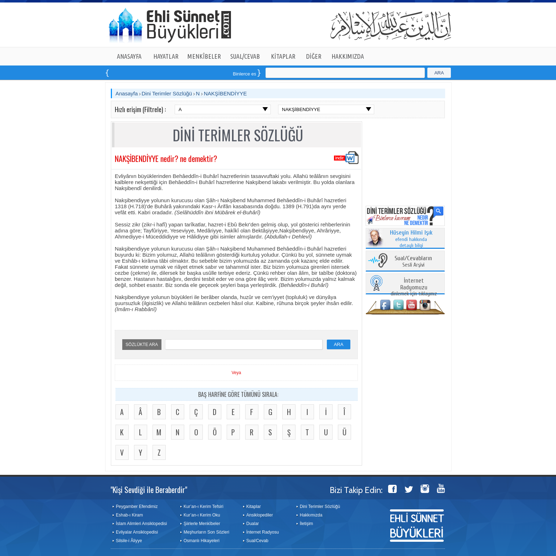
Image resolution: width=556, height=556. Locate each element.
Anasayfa (126, 93)
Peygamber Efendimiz (137, 506)
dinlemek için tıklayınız (414, 287)
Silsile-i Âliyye (129, 540)
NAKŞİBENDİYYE (225, 93)
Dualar (252, 523)
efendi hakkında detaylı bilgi (411, 239)
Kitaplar (253, 506)
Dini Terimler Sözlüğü (166, 93)
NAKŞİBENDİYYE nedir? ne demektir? (166, 158)
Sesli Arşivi (413, 262)
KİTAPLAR (283, 56)
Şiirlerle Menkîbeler (202, 523)
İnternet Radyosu (262, 532)
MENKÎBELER (204, 56)
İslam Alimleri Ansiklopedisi (141, 523)
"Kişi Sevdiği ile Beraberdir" (148, 489)
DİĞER (313, 56)
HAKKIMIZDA (347, 56)
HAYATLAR (166, 56)
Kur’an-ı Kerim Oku (202, 515)
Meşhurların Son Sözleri (206, 532)
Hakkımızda (311, 515)
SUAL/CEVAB (245, 56)
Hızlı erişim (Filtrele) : (140, 109)
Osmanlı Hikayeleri (202, 540)
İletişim (306, 523)
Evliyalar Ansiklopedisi (137, 532)
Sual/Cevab (257, 540)
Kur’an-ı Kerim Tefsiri (203, 506)
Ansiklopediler (259, 515)
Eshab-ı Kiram (129, 515)
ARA (439, 72)
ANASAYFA (129, 56)
